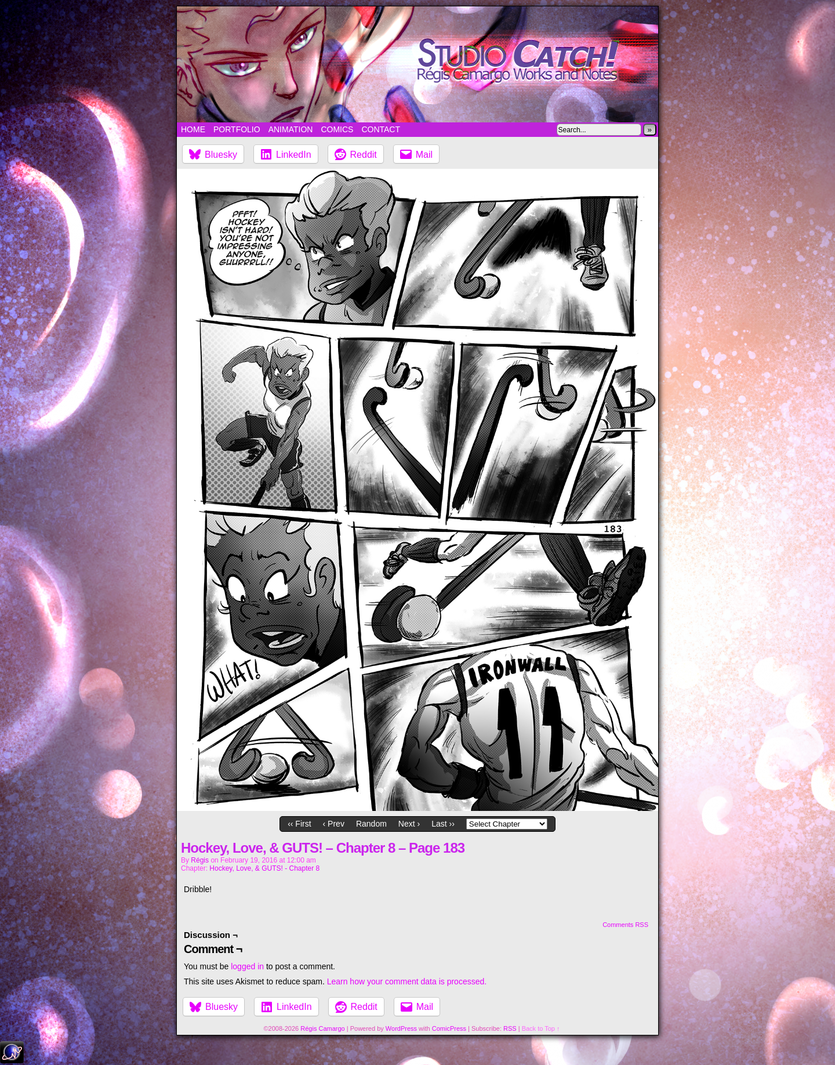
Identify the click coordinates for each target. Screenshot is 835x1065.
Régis (200, 860)
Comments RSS (625, 924)
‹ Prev (333, 823)
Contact (380, 129)
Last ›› (443, 823)
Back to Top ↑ (541, 1028)
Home (193, 129)
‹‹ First (299, 823)
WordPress (401, 1028)
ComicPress (449, 1028)
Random (371, 823)
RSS (510, 1028)
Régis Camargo (322, 1028)
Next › (409, 823)
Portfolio (236, 129)
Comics (337, 129)
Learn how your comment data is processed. (407, 981)
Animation (290, 129)
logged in (247, 966)
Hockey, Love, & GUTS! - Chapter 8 (264, 868)
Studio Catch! (417, 64)
